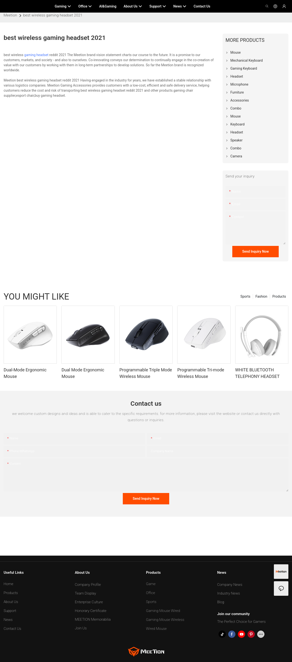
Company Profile (88, 584)
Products (279, 296)
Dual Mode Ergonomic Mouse (82, 373)
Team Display (85, 593)
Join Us (81, 628)
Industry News (228, 593)
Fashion (261, 296)
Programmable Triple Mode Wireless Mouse (145, 373)
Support (10, 611)
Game (150, 584)
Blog (220, 602)
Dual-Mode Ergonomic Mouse (25, 373)
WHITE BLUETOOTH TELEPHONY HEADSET (257, 373)
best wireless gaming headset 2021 (52, 15)
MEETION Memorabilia (93, 619)
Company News (229, 584)
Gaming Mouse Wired (163, 611)
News (8, 620)
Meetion (10, 15)
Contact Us (12, 628)
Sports (245, 296)
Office (150, 593)
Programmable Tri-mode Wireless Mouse (200, 373)
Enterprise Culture (89, 602)
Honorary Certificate (91, 611)
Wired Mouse (156, 628)
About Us (11, 602)
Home (8, 584)
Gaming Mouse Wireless (165, 620)
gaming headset (36, 55)
